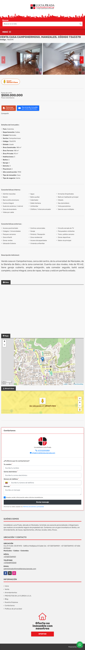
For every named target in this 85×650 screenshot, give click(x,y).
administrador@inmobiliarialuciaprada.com (20, 569)
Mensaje (7, 486)
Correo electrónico (11, 472)
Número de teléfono (11, 479)
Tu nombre (8, 464)
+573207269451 (10, 557)
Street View (10, 81)
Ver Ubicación (35, 406)
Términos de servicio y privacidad (33, 506)
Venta (7, 589)
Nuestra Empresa (11, 602)
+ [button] (4, 341)
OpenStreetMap (78, 384)
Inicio (7, 586)
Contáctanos (10, 606)
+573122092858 (43, 450)
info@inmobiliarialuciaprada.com (43, 453)
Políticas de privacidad (13, 609)
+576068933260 (10, 563)
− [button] (4, 345)
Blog (6, 599)
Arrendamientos (11, 593)
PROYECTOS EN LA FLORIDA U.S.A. (18, 596)
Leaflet (65, 384)
